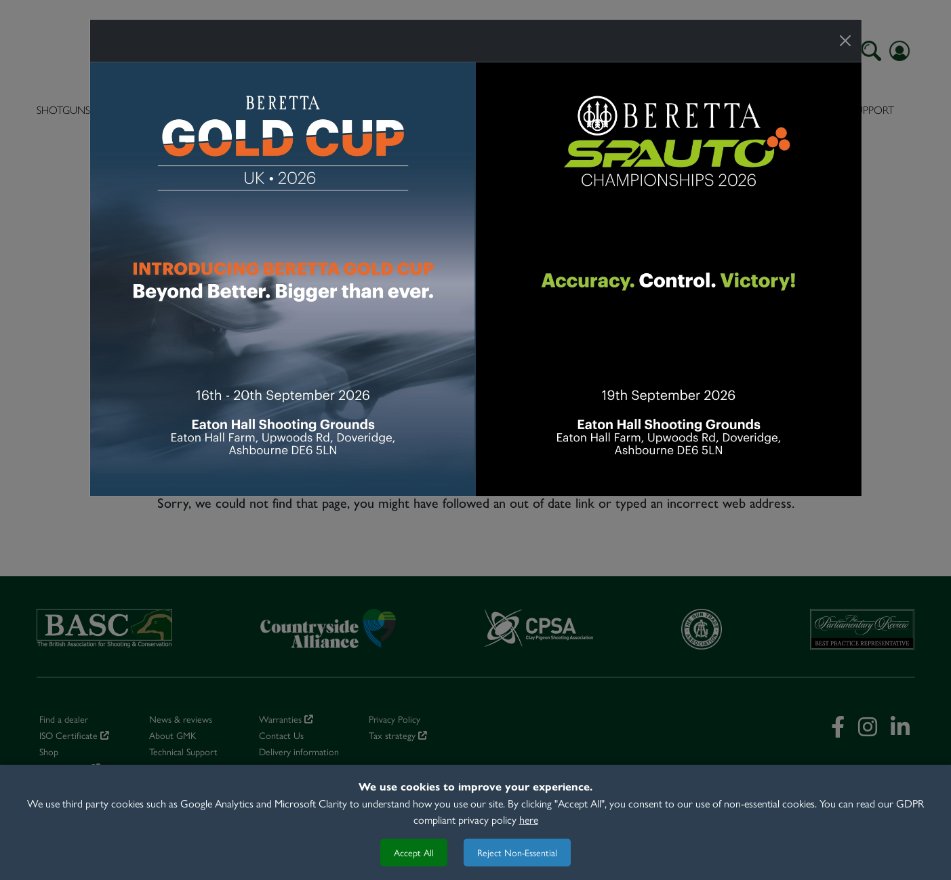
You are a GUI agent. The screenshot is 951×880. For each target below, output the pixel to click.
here (528, 819)
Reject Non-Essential (517, 852)
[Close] (845, 41)
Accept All (414, 852)
